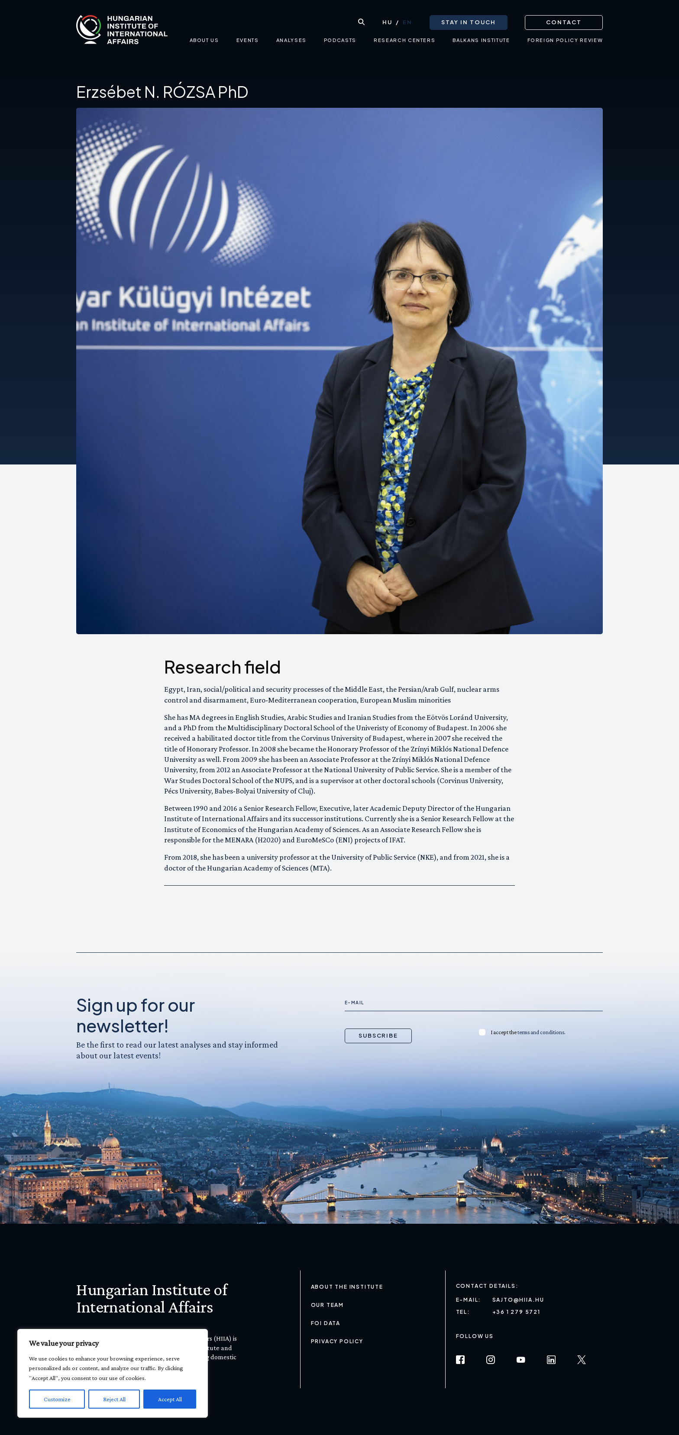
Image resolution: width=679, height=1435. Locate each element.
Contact (564, 21)
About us (204, 41)
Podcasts (340, 41)
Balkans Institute (481, 41)
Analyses (291, 41)
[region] (112, 1373)
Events (247, 41)
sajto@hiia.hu (518, 1299)
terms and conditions (540, 1032)
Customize (57, 1399)
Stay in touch (468, 21)
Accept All (170, 1399)
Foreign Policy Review (565, 41)
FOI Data (325, 1323)
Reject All (114, 1399)
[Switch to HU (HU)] (387, 22)
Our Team (327, 1305)
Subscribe (378, 1035)
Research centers (404, 41)
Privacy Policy (337, 1341)
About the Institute (347, 1286)
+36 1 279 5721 (516, 1312)
